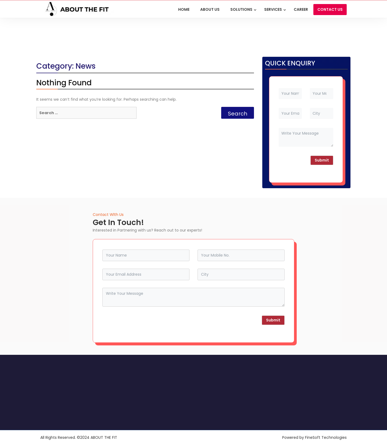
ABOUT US (210, 9)
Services (273, 9)
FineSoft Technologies (326, 437)
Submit (322, 160)
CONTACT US (330, 9)
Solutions (241, 9)
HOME (183, 9)
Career (301, 9)
